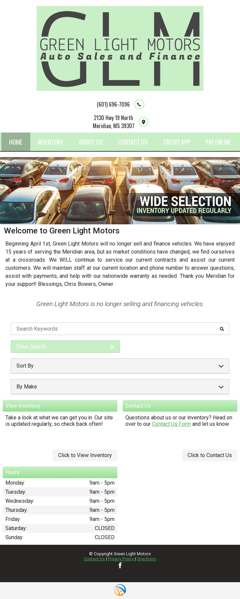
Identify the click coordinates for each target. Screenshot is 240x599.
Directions (146, 558)
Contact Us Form (171, 424)
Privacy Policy (121, 558)
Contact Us (94, 558)
